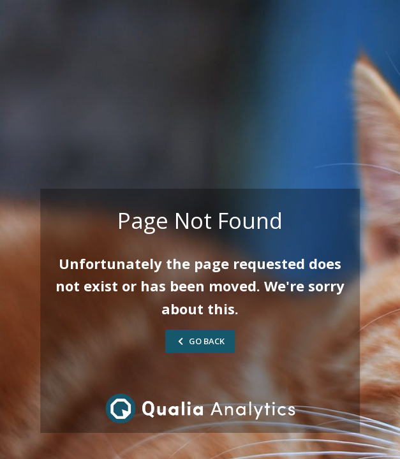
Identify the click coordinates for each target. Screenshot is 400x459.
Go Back (200, 341)
